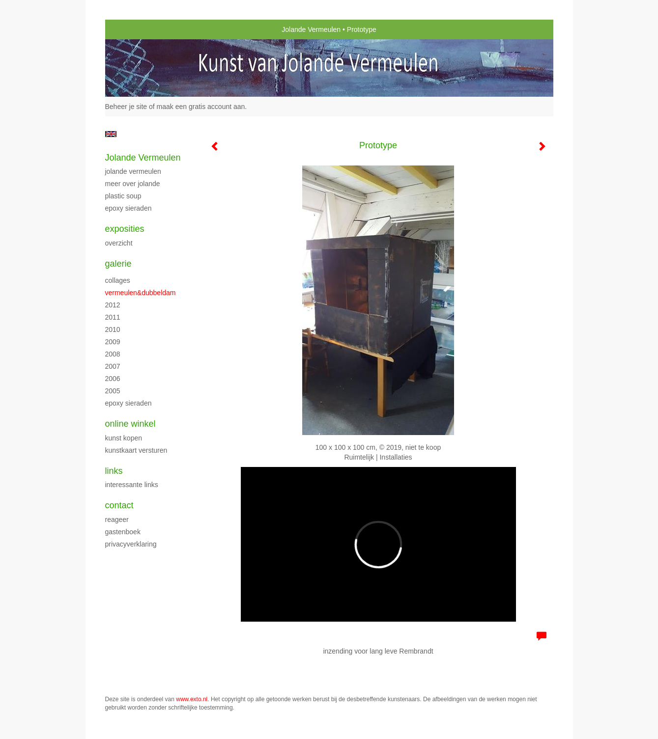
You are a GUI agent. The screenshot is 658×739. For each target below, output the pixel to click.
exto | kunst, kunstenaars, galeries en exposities (133, 29)
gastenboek (123, 532)
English (110, 134)
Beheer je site (126, 106)
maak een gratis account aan (201, 106)
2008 (112, 354)
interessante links (131, 485)
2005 (112, 391)
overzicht (119, 243)
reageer (117, 519)
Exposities (124, 229)
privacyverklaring (131, 544)
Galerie (118, 264)
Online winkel (130, 424)
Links (114, 471)
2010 (112, 329)
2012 (112, 305)
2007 (112, 366)
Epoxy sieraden (128, 208)
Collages (117, 280)
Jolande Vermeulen (311, 29)
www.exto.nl (191, 699)
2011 (112, 317)
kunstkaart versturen (136, 450)
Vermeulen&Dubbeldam (140, 293)
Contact (119, 505)
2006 (112, 379)
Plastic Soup (123, 196)
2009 (112, 342)
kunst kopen (124, 438)
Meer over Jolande (132, 184)
